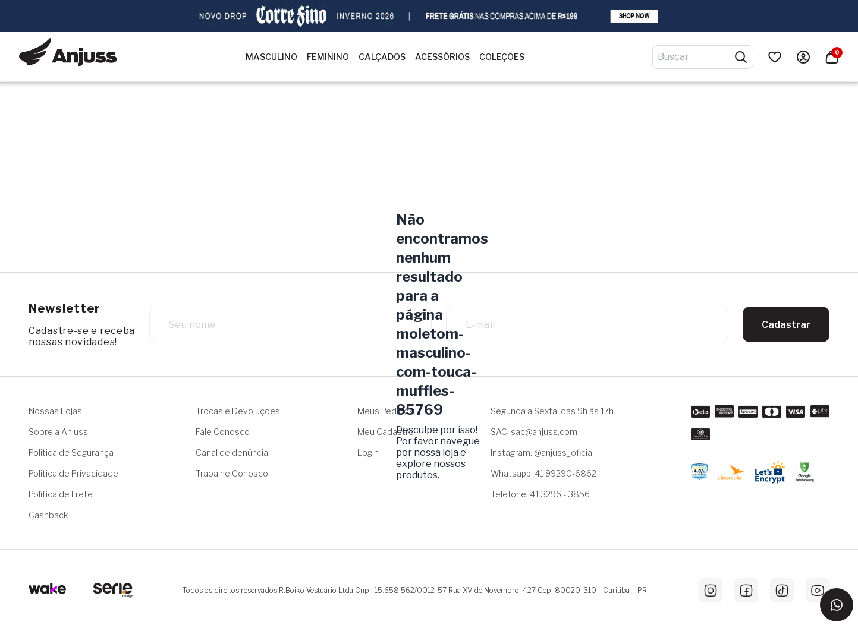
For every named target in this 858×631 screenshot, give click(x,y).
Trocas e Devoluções (238, 411)
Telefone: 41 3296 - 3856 (540, 494)
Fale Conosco (223, 432)
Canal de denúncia (232, 452)
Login (368, 452)
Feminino (328, 57)
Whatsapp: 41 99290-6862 (543, 473)
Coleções (501, 57)
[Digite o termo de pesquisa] (696, 57)
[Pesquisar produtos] (741, 57)
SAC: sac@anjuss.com (534, 432)
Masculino (271, 57)
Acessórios (442, 57)
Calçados (382, 57)
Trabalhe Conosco (232, 473)
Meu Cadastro (385, 432)
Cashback (48, 515)
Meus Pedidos (385, 411)
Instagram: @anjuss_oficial (542, 452)
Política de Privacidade (73, 473)
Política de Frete (61, 494)
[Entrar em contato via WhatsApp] (836, 604)
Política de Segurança (71, 452)
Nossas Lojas (55, 411)
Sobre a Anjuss (58, 432)
